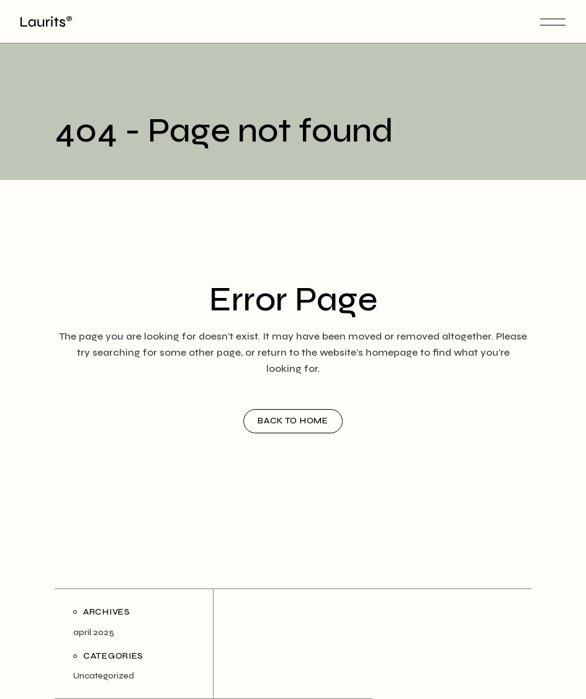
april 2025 (93, 632)
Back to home (293, 420)
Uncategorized (103, 675)
